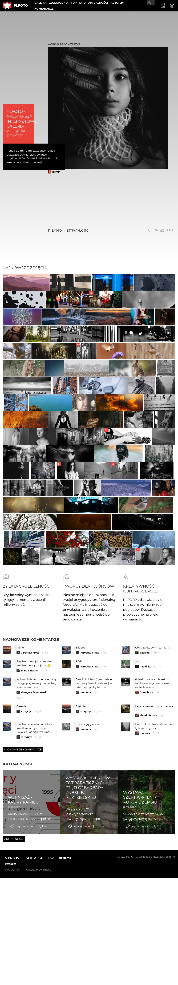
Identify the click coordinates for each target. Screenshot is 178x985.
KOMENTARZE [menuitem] (44, 8)
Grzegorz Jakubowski (34, 851)
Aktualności (17, 922)
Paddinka (145, 825)
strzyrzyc (26, 870)
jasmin (56, 171)
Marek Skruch (29, 829)
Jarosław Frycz (30, 811)
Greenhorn (146, 851)
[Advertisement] (111, 201)
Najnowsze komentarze (31, 798)
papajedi (145, 811)
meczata (85, 851)
